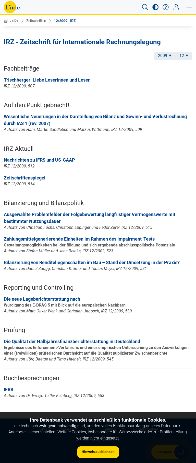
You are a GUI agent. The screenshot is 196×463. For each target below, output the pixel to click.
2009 (164, 55)
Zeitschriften (36, 21)
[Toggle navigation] (176, 7)
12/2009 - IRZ (65, 21)
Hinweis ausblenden (98, 452)
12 (183, 55)
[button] (145, 7)
